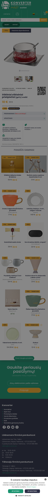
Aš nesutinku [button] (32, 491)
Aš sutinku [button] (15, 491)
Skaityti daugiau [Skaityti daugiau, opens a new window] (31, 487)
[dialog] (24, 249)
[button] (24, 496)
